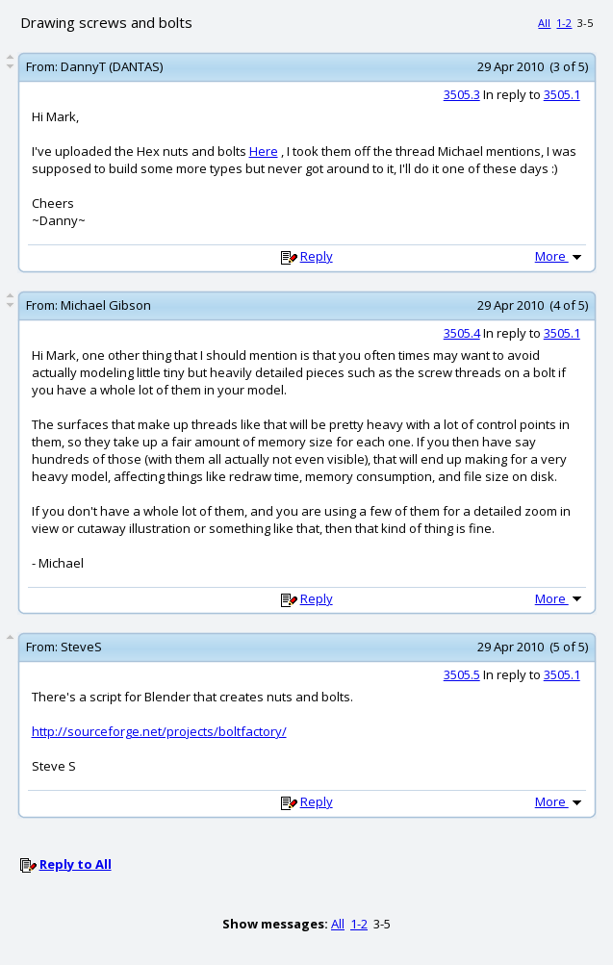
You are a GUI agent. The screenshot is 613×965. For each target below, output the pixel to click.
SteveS (81, 646)
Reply (316, 256)
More (560, 256)
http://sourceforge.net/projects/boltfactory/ (159, 731)
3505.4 (462, 333)
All (544, 22)
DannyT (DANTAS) (112, 66)
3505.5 (462, 674)
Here (263, 151)
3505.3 (462, 94)
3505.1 (562, 94)
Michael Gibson (106, 305)
